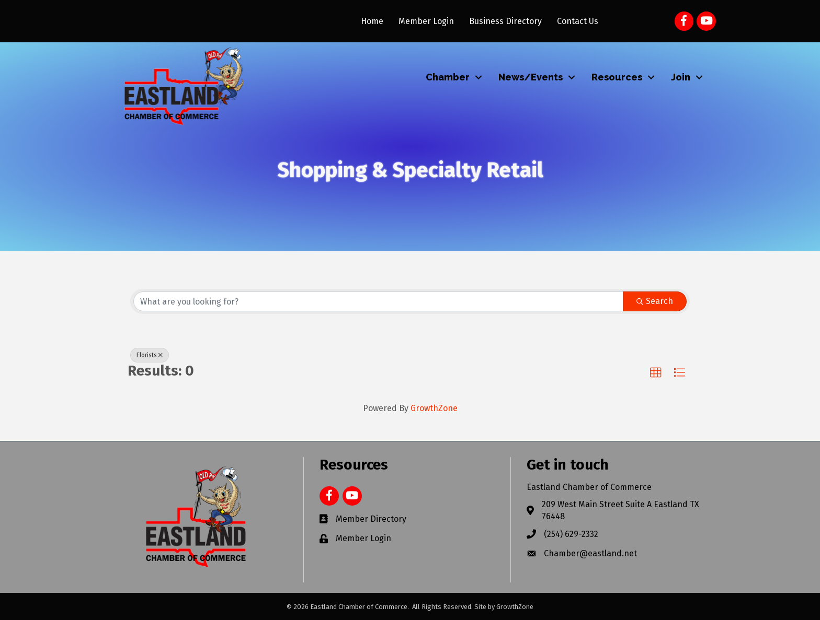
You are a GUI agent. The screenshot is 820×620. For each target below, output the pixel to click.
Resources (616, 77)
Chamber (448, 77)
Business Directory (505, 21)
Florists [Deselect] (149, 355)
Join (680, 77)
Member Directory (371, 519)
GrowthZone (434, 408)
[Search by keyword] (378, 301)
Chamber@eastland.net (590, 553)
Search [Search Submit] (654, 301)
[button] (655, 372)
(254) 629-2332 (571, 534)
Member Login (426, 21)
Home (372, 21)
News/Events (530, 77)
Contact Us (577, 21)
